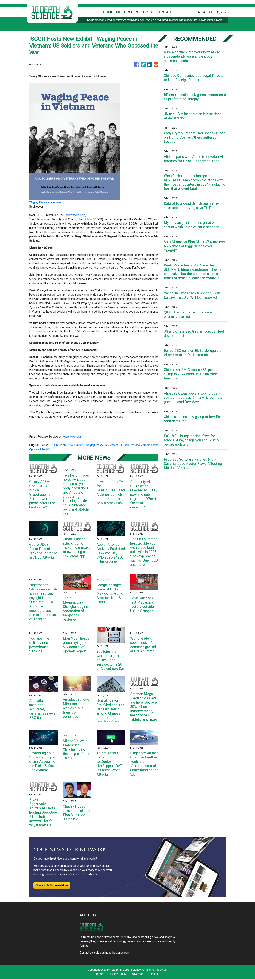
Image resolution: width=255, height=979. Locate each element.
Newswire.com (76, 215)
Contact (153, 974)
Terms (99, 974)
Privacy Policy (117, 974)
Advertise (137, 974)
